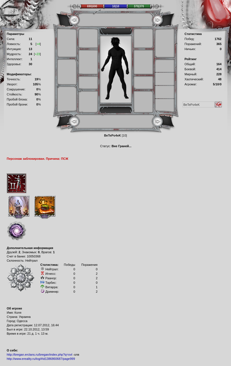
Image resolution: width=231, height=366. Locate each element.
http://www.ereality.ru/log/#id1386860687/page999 (41, 358)
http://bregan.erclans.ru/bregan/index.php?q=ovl (39, 354)
